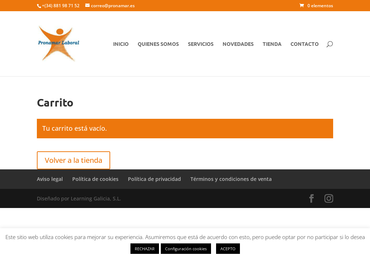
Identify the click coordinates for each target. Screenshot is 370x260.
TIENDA (272, 44)
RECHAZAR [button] (145, 248)
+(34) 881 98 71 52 (60, 6)
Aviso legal (50, 179)
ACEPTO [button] (228, 248)
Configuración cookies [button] (186, 248)
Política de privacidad (154, 179)
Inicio (121, 44)
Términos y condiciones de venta (231, 179)
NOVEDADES (238, 44)
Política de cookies (95, 179)
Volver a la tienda (73, 160)
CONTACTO (305, 44)
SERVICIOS (201, 44)
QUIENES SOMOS (158, 44)
